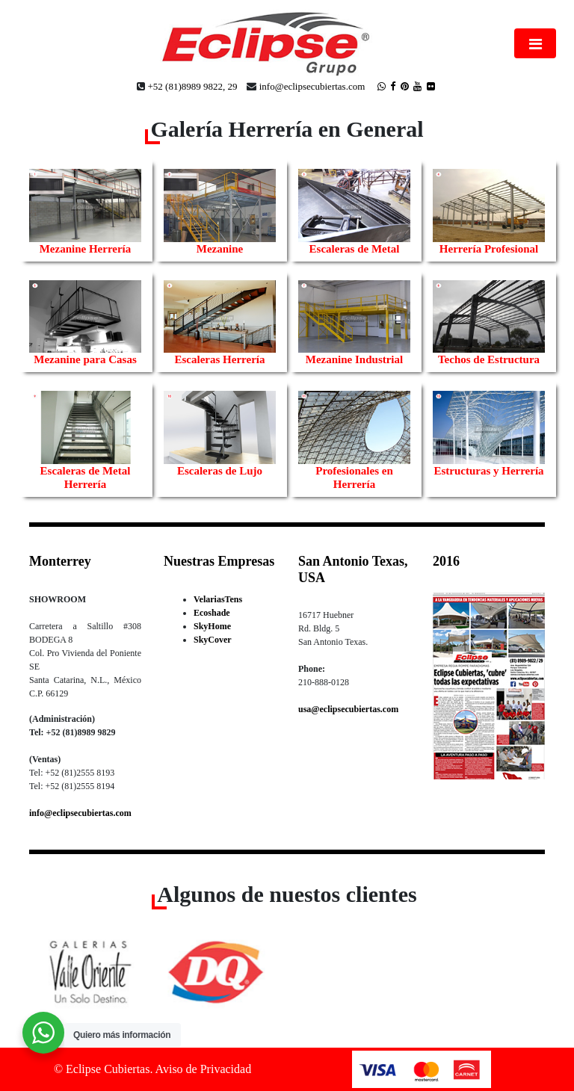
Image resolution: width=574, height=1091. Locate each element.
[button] (68, 967)
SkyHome (212, 626)
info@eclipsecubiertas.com (312, 86)
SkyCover (213, 639)
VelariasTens (218, 599)
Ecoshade (212, 613)
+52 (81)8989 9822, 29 (192, 86)
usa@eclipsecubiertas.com (348, 709)
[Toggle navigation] (535, 43)
